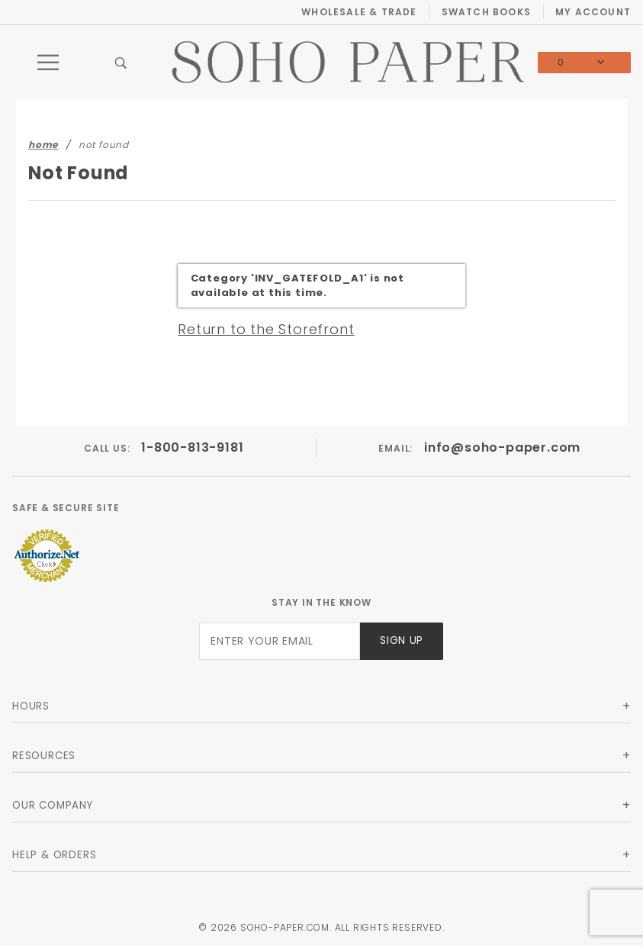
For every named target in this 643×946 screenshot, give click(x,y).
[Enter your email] (279, 641)
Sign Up (401, 640)
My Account (593, 11)
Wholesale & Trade (358, 11)
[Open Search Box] (121, 62)
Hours (31, 706)
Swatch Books (486, 11)
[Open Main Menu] (48, 62)
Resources (44, 755)
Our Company (52, 805)
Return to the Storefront (266, 329)
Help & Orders (54, 855)
